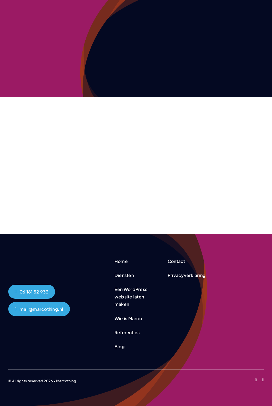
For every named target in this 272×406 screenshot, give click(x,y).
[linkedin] (263, 380)
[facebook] (256, 380)
